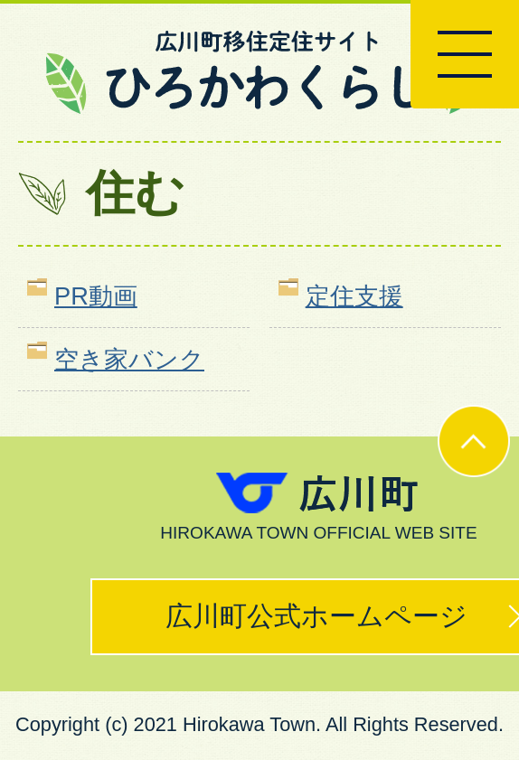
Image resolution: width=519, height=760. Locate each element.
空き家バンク (129, 359)
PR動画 (95, 296)
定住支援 (354, 296)
